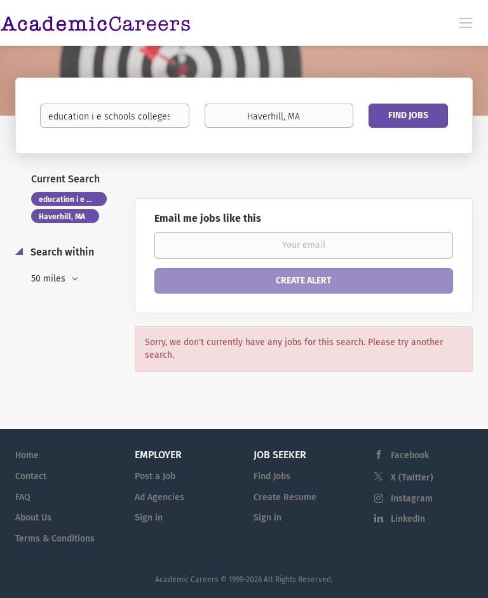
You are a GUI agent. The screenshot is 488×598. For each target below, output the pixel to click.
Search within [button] (61, 252)
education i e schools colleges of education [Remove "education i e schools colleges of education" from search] (73, 199)
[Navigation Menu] (465, 22)
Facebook (410, 455)
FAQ (22, 497)
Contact (30, 476)
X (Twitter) (412, 477)
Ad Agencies (159, 497)
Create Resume (285, 497)
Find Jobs (408, 115)
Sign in (149, 517)
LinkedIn (408, 518)
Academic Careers (187, 579)
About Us (33, 517)
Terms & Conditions (55, 538)
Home (27, 455)
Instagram (412, 498)
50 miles (49, 278)
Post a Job (155, 476)
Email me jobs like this (207, 218)
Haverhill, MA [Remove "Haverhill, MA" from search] (62, 216)
